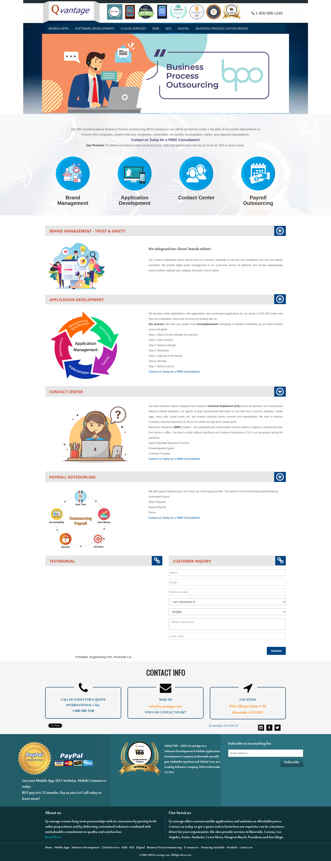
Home (48, 848)
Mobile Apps (59, 28)
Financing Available (213, 848)
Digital (184, 28)
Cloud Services (133, 28)
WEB (155, 28)
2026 (150, 855)
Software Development (86, 848)
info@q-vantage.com (165, 707)
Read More (53, 838)
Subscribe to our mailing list (249, 744)
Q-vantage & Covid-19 (223, 725)
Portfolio (232, 848)
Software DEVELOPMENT (94, 28)
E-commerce (191, 848)
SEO (168, 28)
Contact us (246, 848)
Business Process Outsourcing (222, 28)
